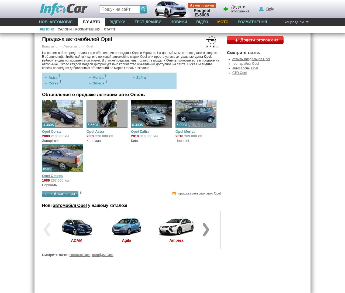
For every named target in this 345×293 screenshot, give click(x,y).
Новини (179, 22)
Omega (98, 83)
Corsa (53, 83)
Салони (65, 29)
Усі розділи (294, 22)
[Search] (143, 9)
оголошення (236, 8)
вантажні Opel (80, 255)
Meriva (98, 78)
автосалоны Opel (245, 68)
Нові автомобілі (56, 22)
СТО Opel (239, 73)
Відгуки (117, 22)
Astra (53, 78)
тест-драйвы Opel (245, 64)
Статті (109, 29)
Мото (223, 22)
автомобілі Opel (70, 205)
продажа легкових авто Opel (199, 193)
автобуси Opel (102, 255)
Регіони (47, 29)
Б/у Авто (91, 22)
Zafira (141, 78)
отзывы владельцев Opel (251, 59)
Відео (202, 22)
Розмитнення (252, 22)
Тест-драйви (147, 22)
